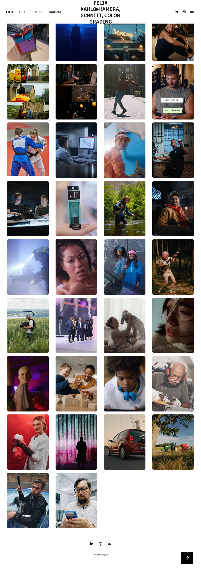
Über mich (37, 12)
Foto (21, 12)
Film (9, 12)
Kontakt (55, 12)
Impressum (100, 555)
